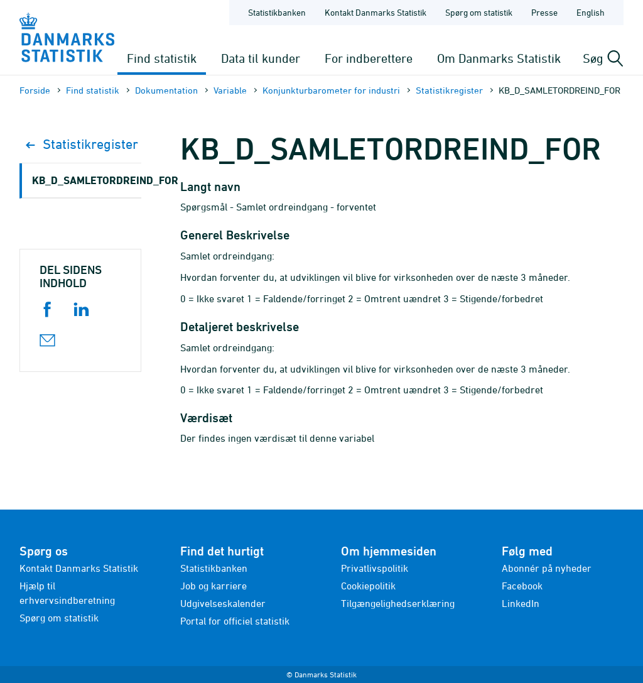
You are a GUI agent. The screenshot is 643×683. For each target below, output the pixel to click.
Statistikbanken (277, 12)
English (590, 12)
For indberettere (369, 58)
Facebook (522, 585)
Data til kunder (260, 58)
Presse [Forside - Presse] (544, 12)
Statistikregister (449, 90)
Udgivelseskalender (223, 603)
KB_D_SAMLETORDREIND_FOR (86, 180)
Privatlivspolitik (374, 568)
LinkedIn (520, 603)
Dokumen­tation (166, 90)
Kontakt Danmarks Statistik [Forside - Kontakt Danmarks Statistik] (375, 12)
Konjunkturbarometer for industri (331, 90)
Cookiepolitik (368, 585)
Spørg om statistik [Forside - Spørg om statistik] (478, 12)
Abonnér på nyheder (547, 568)
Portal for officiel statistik (234, 620)
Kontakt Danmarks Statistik (78, 568)
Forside (34, 90)
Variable (230, 90)
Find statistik (162, 58)
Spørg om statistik (59, 617)
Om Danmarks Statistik (499, 58)
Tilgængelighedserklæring (398, 603)
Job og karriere (213, 585)
